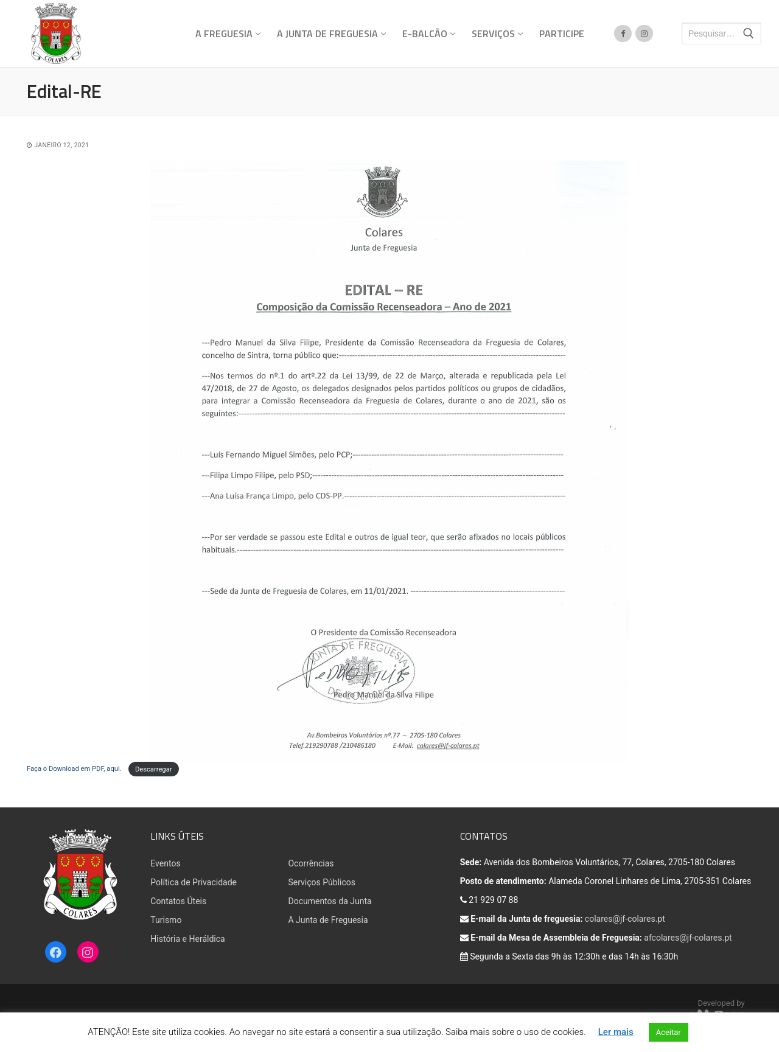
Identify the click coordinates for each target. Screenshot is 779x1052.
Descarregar (153, 769)
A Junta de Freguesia (328, 920)
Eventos (165, 863)
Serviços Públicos (321, 882)
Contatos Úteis (178, 901)
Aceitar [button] (668, 1032)
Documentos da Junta (329, 901)
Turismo (165, 920)
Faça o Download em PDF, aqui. (75, 769)
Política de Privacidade (193, 882)
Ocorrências (311, 863)
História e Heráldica (187, 939)
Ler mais (616, 1031)
